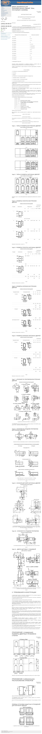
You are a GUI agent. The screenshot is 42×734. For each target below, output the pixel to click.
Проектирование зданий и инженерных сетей (4, 13)
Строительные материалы (4, 39)
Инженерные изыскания (4, 12)
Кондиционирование (4, 10)
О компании (2, 8)
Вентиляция (2, 11)
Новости (2, 9)
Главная (2, 7)
